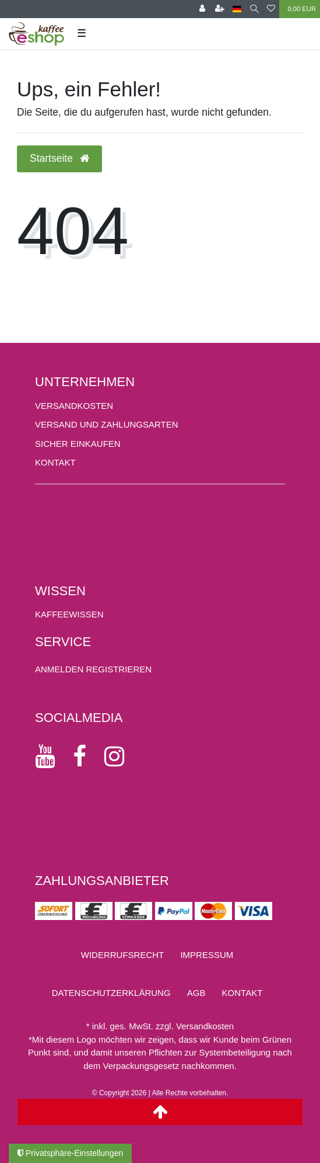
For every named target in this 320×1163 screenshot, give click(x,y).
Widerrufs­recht (122, 955)
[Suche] (254, 9)
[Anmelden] (202, 9)
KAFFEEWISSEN (69, 614)
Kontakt (55, 462)
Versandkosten (74, 406)
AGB (196, 993)
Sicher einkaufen (78, 444)
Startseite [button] (59, 158)
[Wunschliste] (271, 9)
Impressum (206, 955)
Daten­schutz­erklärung (111, 993)
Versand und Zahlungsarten (106, 424)
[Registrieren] (219, 9)
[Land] (236, 9)
